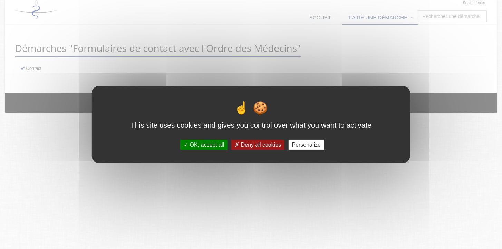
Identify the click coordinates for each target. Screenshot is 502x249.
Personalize (306, 145)
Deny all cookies (258, 145)
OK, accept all (204, 145)
